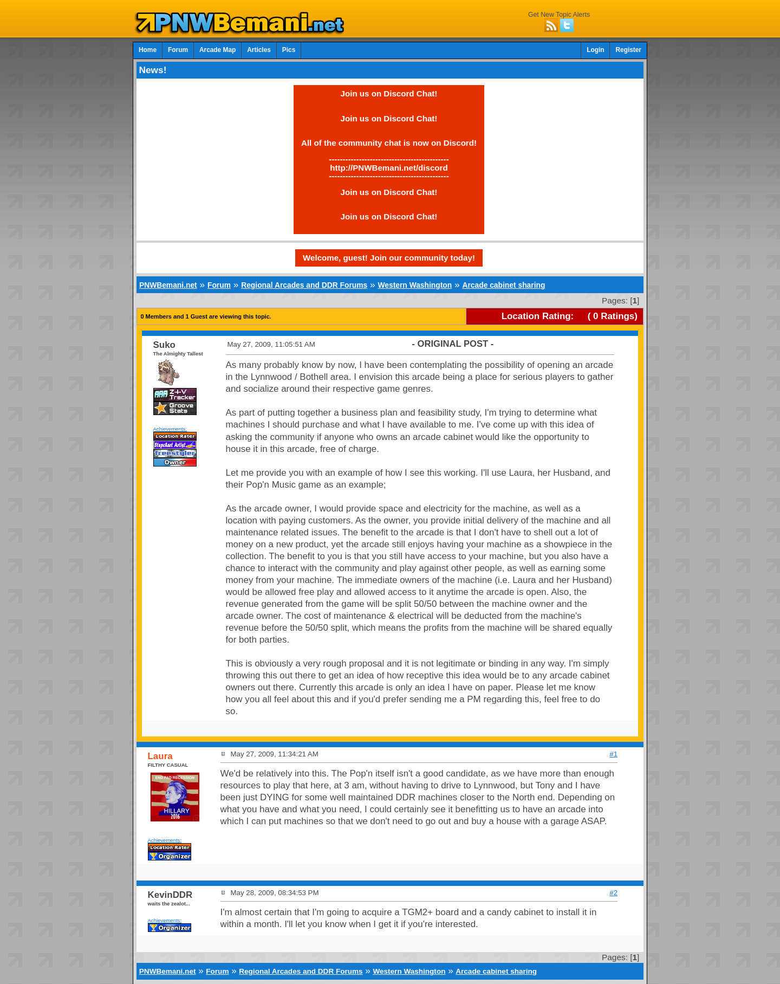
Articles (259, 50)
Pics (288, 50)
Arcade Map (217, 50)
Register (628, 50)
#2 (613, 893)
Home (148, 50)
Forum (178, 50)
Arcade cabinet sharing (503, 285)
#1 (613, 754)
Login (595, 50)
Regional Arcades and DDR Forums (304, 285)
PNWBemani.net (168, 285)
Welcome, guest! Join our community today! (389, 257)
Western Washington (415, 285)
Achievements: (170, 429)
